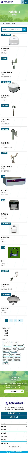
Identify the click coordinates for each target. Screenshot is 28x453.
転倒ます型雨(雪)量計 (8, 357)
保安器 (14, 345)
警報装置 (18, 354)
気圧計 (14, 348)
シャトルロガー (7, 342)
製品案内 (3, 426)
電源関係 (10, 360)
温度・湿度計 (14, 351)
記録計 (12, 354)
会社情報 (3, 433)
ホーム (3, 423)
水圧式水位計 (21, 348)
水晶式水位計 (6, 351)
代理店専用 (22, 1)
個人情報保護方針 (14, 446)
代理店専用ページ (14, 413)
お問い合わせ (14, 391)
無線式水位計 (6, 354)
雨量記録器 (17, 357)
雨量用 (6, 335)
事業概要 (3, 430)
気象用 (6, 331)
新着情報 (3, 440)
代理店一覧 (4, 436)
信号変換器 (20, 345)
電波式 (4, 360)
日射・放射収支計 (7, 348)
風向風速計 (5, 363)
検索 (24, 29)
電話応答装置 (17, 360)
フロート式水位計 (7, 345)
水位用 (6, 333)
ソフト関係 (14, 342)
